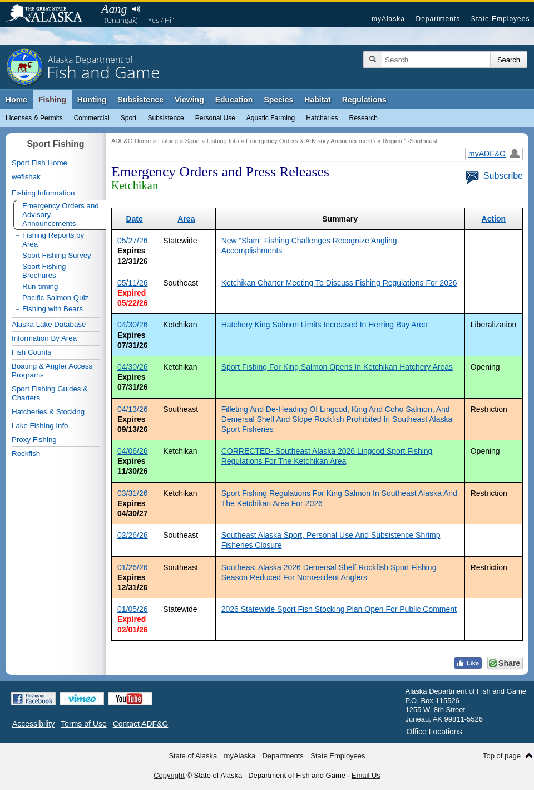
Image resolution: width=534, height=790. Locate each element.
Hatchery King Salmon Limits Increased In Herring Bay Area (324, 324)
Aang (114, 9)
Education (234, 99)
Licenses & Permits (34, 118)
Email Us (366, 775)
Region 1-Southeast (410, 141)
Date (134, 218)
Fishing (52, 99)
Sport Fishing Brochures (44, 270)
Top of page (502, 756)
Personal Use (215, 118)
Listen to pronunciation (136, 8)
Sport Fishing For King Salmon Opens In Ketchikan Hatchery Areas (337, 366)
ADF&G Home (131, 141)
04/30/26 (132, 324)
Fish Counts (31, 352)
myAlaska (388, 19)
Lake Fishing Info (40, 425)
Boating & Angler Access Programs (52, 370)
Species (278, 99)
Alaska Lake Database (49, 324)
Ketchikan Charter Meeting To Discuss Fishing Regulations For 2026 (339, 282)
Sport (129, 118)
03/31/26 (132, 493)
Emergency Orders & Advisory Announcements (310, 141)
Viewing (189, 99)
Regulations (364, 99)
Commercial (92, 118)
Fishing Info (223, 141)
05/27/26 (132, 240)
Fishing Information (43, 193)
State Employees (500, 19)
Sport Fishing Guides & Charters (50, 393)
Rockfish (26, 453)
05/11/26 (132, 282)
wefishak (26, 177)
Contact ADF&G (141, 723)
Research (363, 118)
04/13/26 (132, 409)
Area (186, 218)
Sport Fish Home (39, 163)
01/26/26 (132, 567)
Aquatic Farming (270, 118)
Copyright (169, 775)
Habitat (317, 99)
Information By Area (44, 338)
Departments (438, 19)
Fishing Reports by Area (53, 239)
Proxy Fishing (34, 439)
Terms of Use (83, 723)
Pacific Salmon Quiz (55, 297)
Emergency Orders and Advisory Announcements (60, 215)
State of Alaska (49, 14)
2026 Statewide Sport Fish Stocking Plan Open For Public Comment (339, 609)
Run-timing (40, 286)
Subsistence (165, 118)
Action (494, 218)
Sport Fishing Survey (56, 255)
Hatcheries (322, 118)
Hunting (92, 99)
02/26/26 (132, 535)
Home (16, 99)
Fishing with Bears (52, 309)
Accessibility (33, 723)
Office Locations (434, 731)
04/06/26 (132, 450)
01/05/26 (132, 609)
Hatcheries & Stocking (48, 412)
